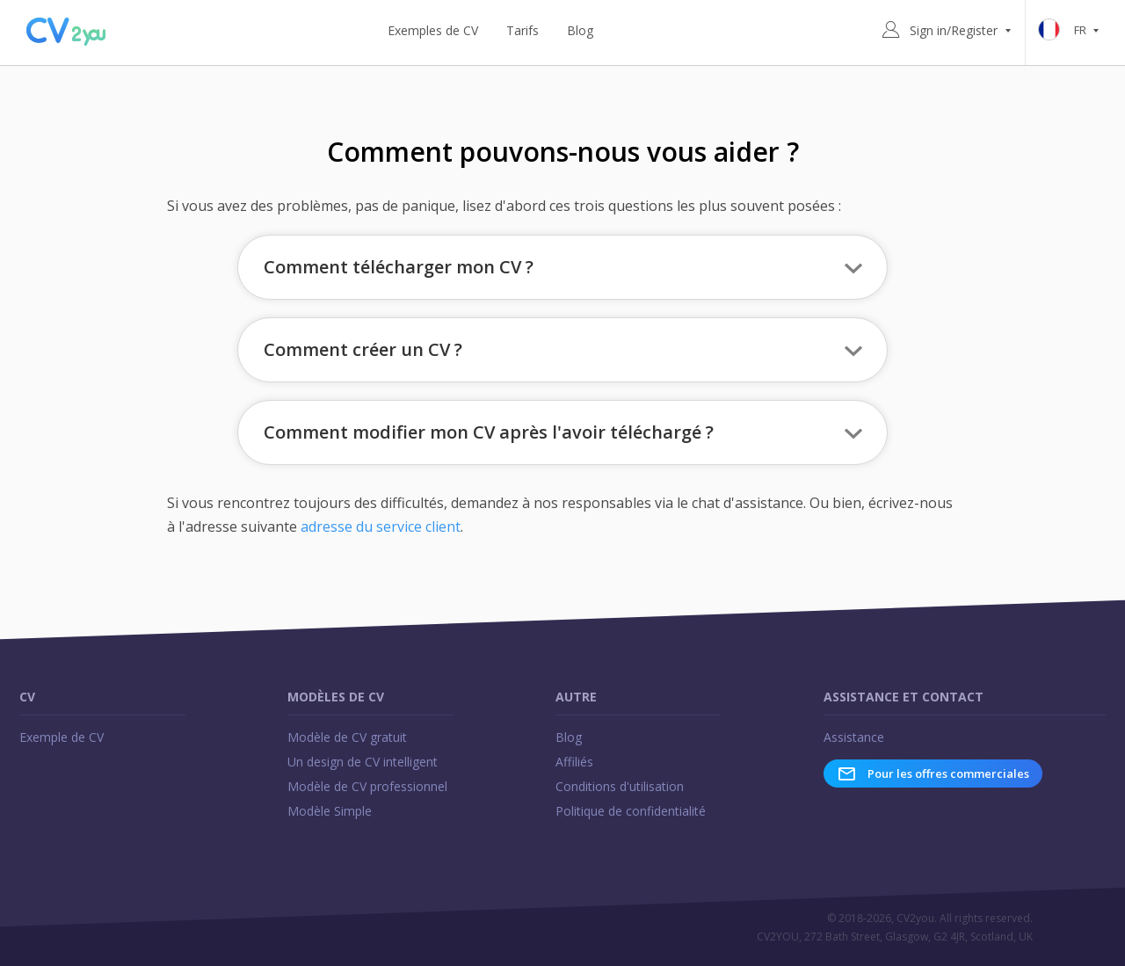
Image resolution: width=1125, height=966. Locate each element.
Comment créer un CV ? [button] (363, 349)
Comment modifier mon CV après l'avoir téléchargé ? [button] (489, 432)
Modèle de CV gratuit (347, 737)
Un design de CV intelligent (362, 761)
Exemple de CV (61, 737)
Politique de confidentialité (630, 811)
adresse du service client (381, 526)
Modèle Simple (329, 811)
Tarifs (522, 30)
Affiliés (574, 761)
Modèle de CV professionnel (367, 786)
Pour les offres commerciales (933, 773)
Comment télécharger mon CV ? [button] (398, 267)
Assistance (854, 737)
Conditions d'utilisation (619, 786)
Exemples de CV (433, 30)
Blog (580, 30)
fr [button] (1071, 31)
